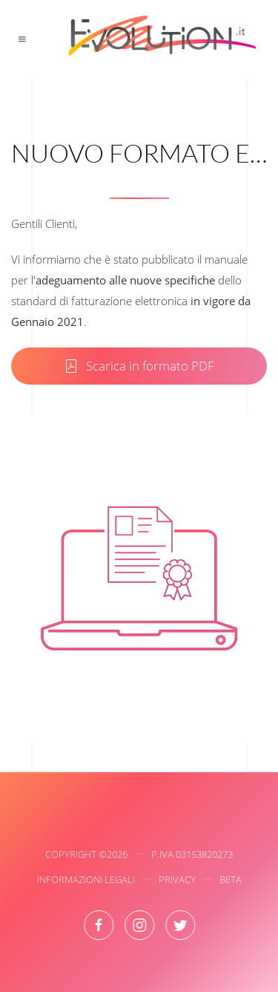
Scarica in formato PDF (139, 365)
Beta (230, 881)
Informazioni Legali (86, 881)
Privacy (177, 881)
